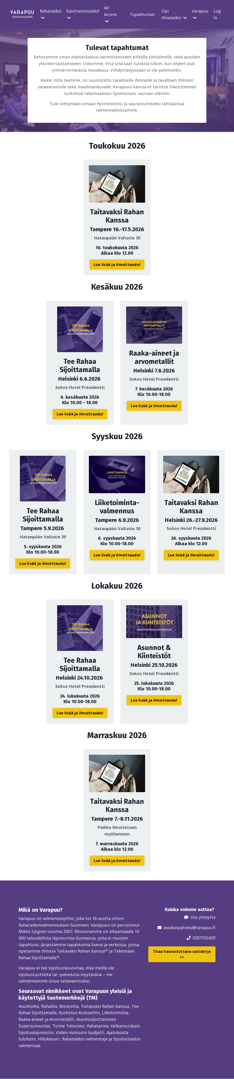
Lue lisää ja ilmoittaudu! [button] (117, 264)
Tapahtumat (142, 14)
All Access (110, 14)
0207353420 (204, 937)
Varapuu (200, 14)
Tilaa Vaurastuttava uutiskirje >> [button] (182, 954)
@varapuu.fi (203, 927)
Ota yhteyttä (202, 917)
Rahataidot (50, 14)
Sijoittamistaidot (82, 14)
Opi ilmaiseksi (174, 14)
